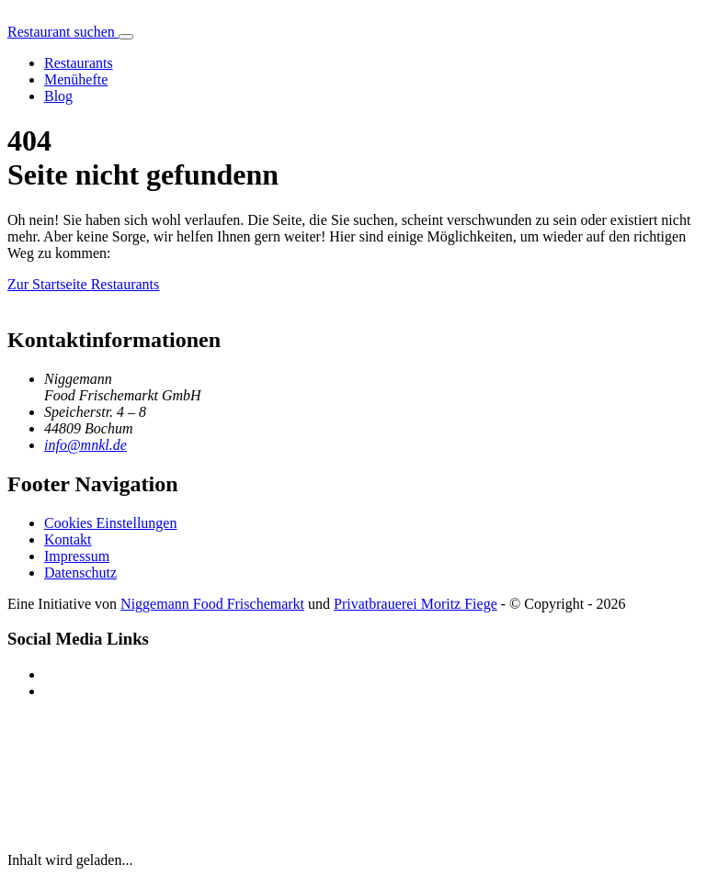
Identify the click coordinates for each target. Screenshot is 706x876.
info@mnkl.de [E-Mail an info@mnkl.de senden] (85, 445)
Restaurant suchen (63, 31)
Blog (58, 96)
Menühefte (76, 79)
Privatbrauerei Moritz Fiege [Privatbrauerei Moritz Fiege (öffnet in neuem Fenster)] (415, 604)
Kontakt (68, 539)
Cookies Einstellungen (110, 523)
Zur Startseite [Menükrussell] (49, 284)
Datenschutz (80, 572)
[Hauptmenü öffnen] (126, 36)
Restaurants (78, 63)
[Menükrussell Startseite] (7, 15)
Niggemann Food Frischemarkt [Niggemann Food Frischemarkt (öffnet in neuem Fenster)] (212, 604)
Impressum (76, 556)
